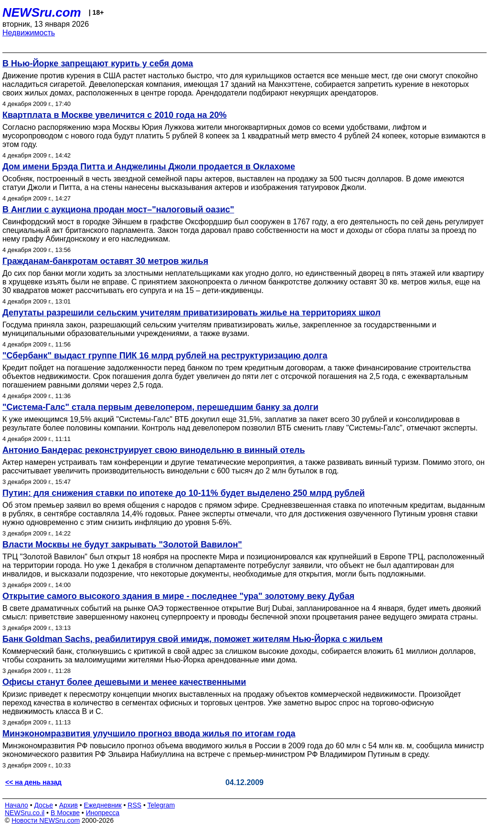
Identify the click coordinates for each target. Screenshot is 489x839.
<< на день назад (33, 782)
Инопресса (103, 813)
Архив (68, 805)
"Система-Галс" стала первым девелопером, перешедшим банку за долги (160, 407)
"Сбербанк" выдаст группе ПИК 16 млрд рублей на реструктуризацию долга (165, 355)
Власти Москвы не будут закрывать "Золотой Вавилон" (122, 544)
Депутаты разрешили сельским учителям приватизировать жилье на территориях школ (191, 312)
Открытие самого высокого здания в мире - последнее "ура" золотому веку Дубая (178, 596)
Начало (16, 805)
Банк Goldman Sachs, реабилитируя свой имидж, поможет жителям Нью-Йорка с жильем (192, 639)
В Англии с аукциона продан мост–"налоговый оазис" (118, 209)
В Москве (65, 813)
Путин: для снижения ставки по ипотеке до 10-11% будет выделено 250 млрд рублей (183, 493)
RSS (134, 805)
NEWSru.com (41, 12)
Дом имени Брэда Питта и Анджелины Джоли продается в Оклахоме (148, 166)
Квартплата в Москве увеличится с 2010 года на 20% (114, 115)
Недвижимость (28, 33)
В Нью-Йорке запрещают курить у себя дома (97, 63)
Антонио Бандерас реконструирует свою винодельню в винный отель (153, 450)
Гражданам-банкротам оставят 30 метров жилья (105, 261)
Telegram (161, 805)
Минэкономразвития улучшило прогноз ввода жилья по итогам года (149, 733)
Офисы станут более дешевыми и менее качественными (124, 682)
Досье (43, 805)
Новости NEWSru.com (45, 820)
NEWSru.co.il (24, 813)
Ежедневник (103, 805)
